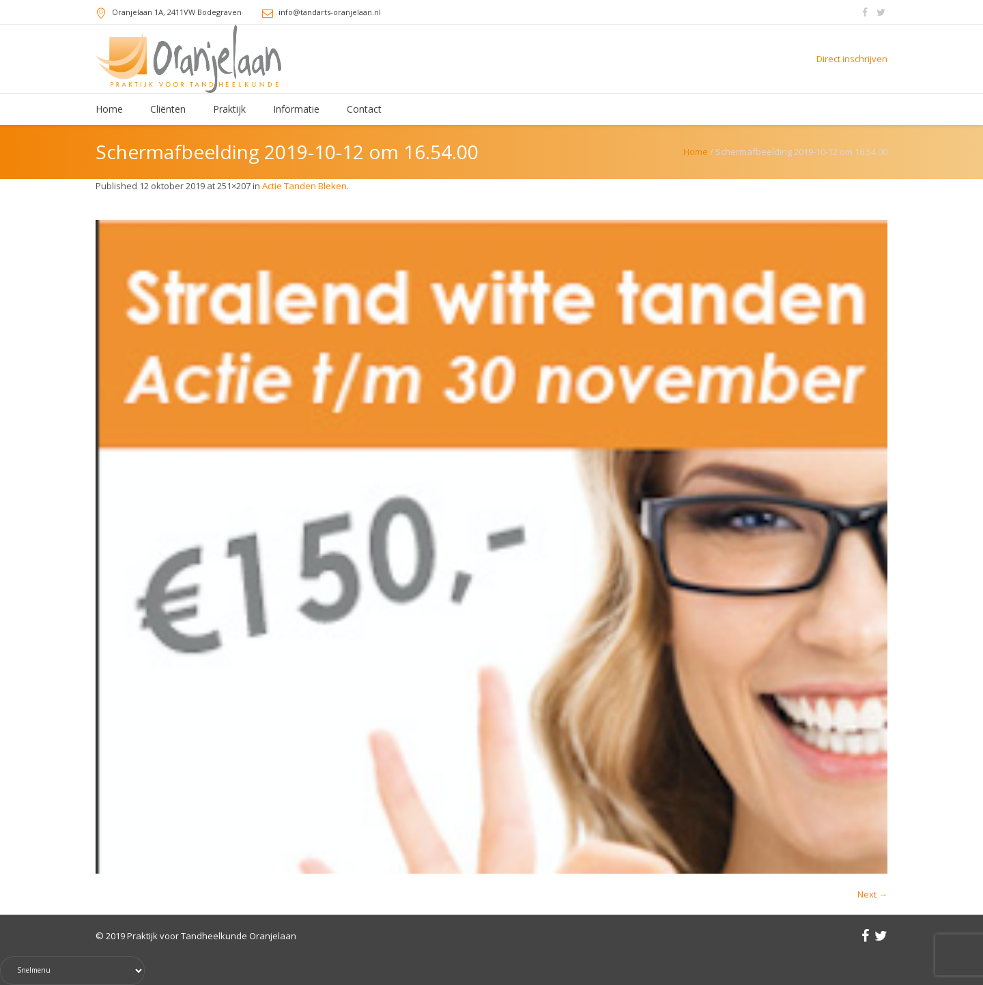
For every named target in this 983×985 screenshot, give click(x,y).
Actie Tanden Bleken (304, 186)
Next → (872, 894)
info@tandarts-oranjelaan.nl (330, 12)
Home (695, 151)
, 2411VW (177, 12)
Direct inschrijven (851, 59)
